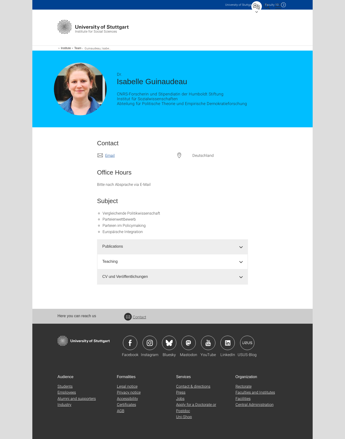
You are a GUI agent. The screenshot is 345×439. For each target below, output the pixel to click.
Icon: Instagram (150, 343)
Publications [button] (112, 246)
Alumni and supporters (77, 398)
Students (65, 386)
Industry (64, 404)
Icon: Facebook (130, 343)
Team (77, 48)
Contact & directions (193, 386)
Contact (135, 316)
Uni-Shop (184, 416)
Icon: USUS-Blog (247, 343)
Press (180, 392)
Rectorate (244, 386)
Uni (239, 4)
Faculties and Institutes (255, 392)
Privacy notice (129, 392)
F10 (272, 4)
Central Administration (255, 404)
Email (110, 155)
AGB (120, 410)
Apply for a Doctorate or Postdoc (196, 407)
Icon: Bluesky (169, 343)
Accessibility (127, 398)
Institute (66, 48)
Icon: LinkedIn (227, 343)
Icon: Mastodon (188, 343)
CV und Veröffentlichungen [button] (125, 277)
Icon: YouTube (208, 343)
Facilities (243, 398)
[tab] (172, 246)
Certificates (126, 404)
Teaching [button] (110, 261)
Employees (67, 392)
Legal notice (127, 386)
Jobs (180, 398)
